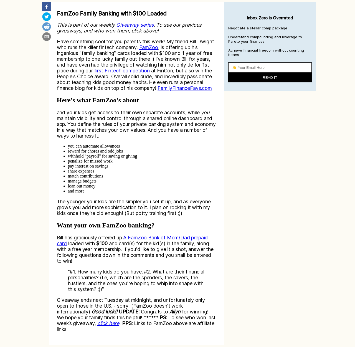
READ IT (270, 77)
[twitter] (46, 17)
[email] (46, 37)
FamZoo (148, 47)
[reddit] (46, 27)
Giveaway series (135, 25)
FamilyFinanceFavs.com (185, 88)
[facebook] (46, 7)
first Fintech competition (122, 71)
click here (108, 323)
